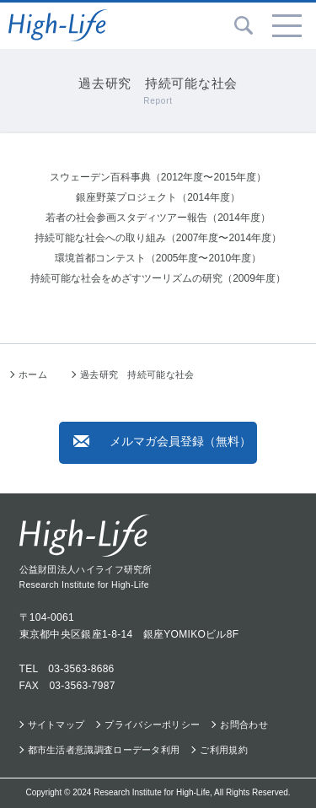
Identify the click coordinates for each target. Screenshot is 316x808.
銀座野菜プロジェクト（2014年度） (158, 197)
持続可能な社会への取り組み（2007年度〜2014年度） (158, 238)
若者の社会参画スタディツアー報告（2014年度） (158, 218)
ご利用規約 (224, 750)
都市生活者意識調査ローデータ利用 (104, 750)
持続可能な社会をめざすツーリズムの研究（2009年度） (158, 278)
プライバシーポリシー (152, 724)
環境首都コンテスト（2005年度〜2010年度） (158, 258)
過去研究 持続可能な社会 (137, 374)
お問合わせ (244, 724)
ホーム (33, 374)
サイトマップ (56, 724)
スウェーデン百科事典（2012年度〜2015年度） (158, 177)
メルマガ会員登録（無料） (162, 441)
